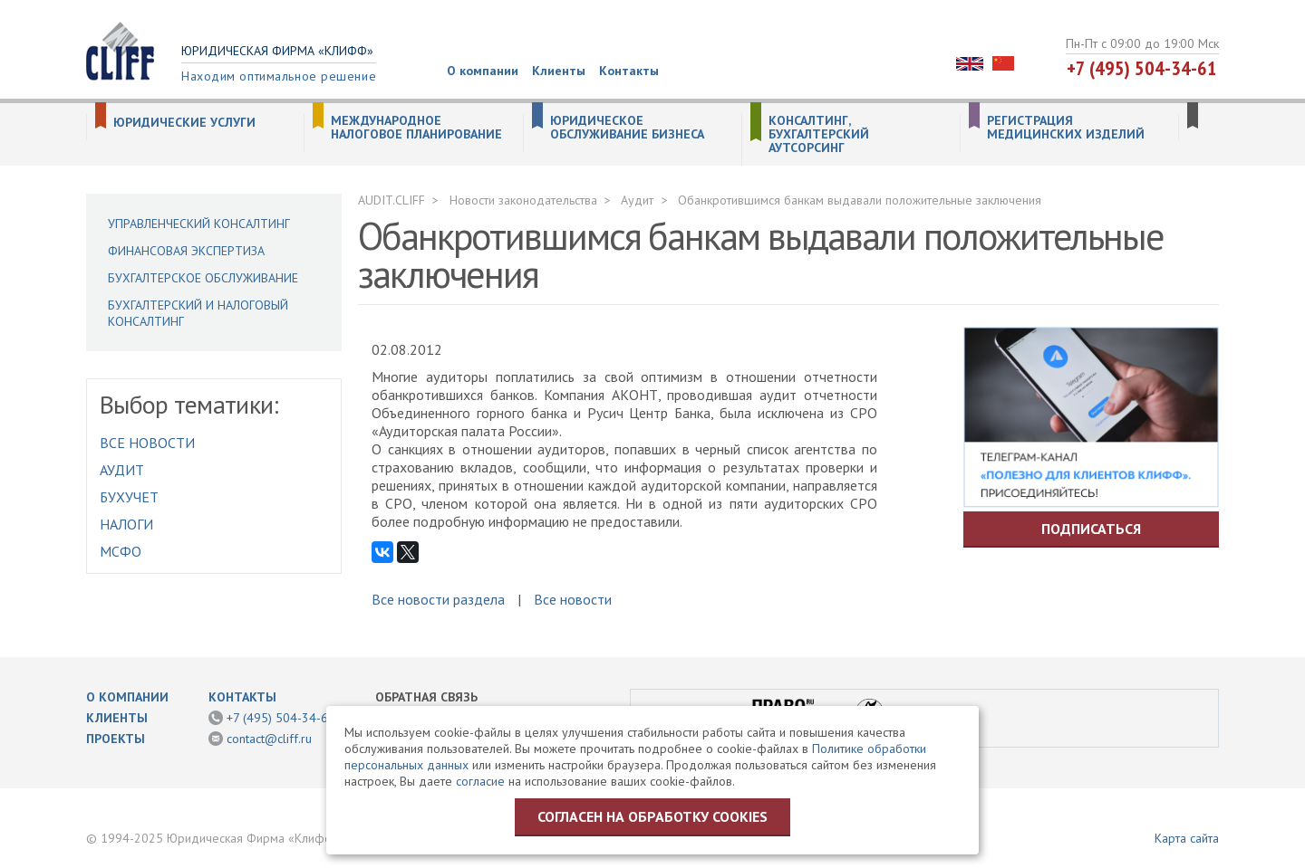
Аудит (122, 470)
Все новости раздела (438, 599)
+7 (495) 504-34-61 (1142, 68)
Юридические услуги (184, 122)
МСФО (120, 551)
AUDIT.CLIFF (391, 200)
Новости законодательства (523, 200)
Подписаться (1091, 529)
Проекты (115, 738)
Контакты (629, 70)
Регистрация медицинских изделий (1066, 127)
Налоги (126, 524)
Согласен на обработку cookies (652, 816)
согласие (480, 781)
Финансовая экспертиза (186, 251)
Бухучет (129, 497)
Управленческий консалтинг (199, 223)
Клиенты (558, 70)
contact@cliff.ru (269, 738)
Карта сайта (1187, 838)
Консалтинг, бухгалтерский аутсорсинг (818, 134)
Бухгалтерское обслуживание (203, 278)
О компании (482, 70)
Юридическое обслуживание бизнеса (627, 127)
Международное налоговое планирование (416, 127)
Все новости (147, 443)
